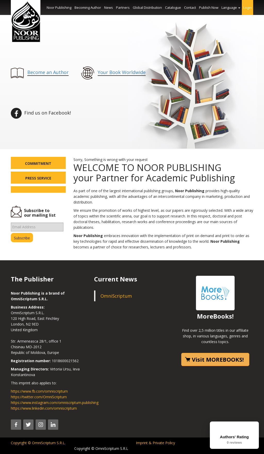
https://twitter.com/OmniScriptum (39, 396)
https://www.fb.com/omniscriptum (39, 391)
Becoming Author (88, 7)
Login (247, 7)
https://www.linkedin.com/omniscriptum (44, 408)
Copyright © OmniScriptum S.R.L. (38, 442)
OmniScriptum (116, 296)
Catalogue (173, 7)
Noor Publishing (59, 7)
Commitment (38, 163)
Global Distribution (147, 7)
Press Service (38, 178)
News (108, 7)
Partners (123, 7)
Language (230, 7)
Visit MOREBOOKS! (218, 359)
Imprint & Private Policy (155, 442)
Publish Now (208, 7)
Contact (190, 7)
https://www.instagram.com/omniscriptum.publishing (54, 402)
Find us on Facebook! (41, 113)
